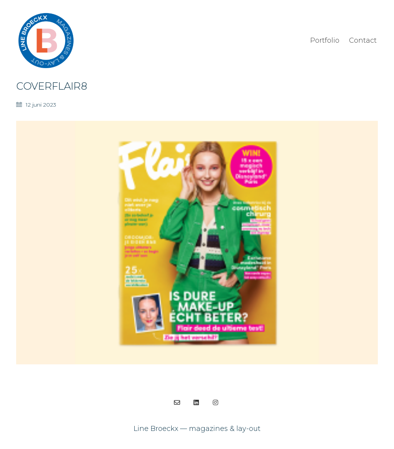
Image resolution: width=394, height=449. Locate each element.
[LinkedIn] (196, 402)
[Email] (177, 402)
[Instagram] (215, 402)
